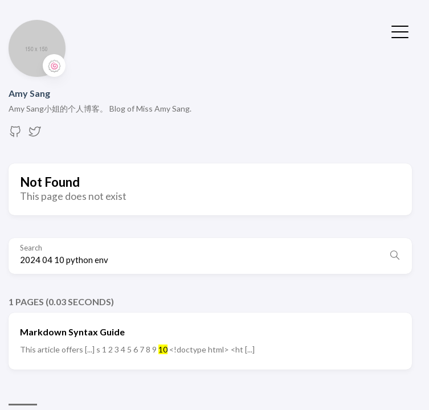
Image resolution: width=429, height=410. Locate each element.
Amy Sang (29, 93)
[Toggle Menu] (400, 31)
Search (31, 248)
